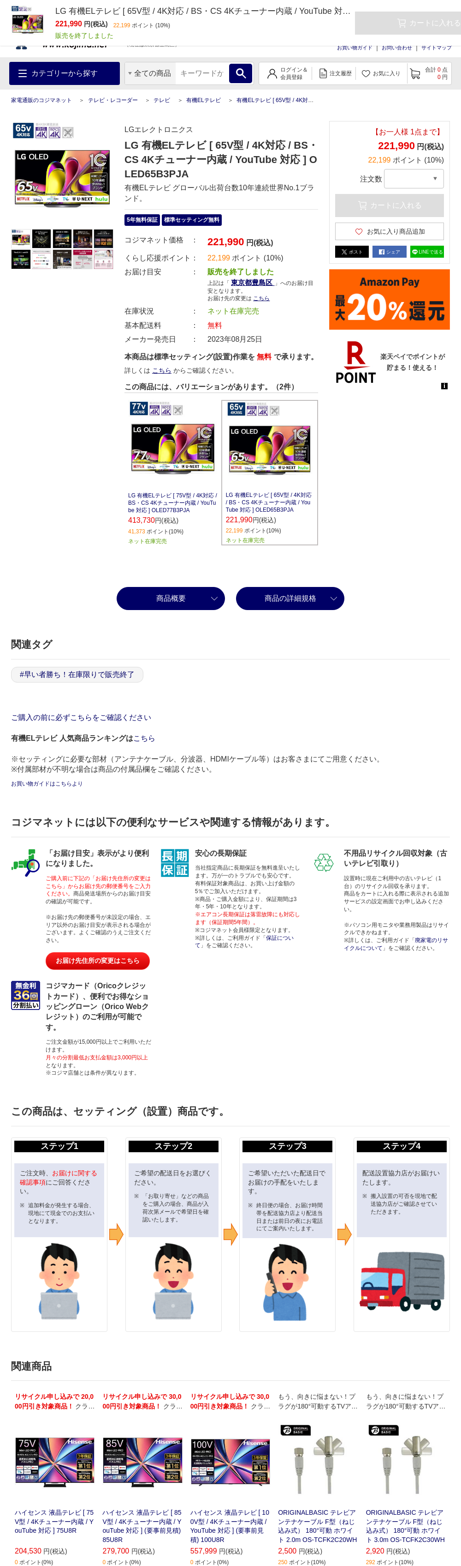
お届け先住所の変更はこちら (98, 960)
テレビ (162, 100)
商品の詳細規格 (290, 598)
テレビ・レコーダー (113, 100)
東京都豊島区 (252, 282)
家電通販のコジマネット (41, 100)
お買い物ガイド (354, 47)
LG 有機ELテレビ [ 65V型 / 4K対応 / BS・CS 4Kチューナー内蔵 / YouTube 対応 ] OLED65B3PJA (269, 502)
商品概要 (171, 598)
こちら (261, 298)
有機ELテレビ (203, 100)
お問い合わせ (397, 47)
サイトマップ (436, 47)
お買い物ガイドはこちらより (47, 783)
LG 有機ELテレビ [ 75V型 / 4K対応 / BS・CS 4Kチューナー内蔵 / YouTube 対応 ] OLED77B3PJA (172, 503)
